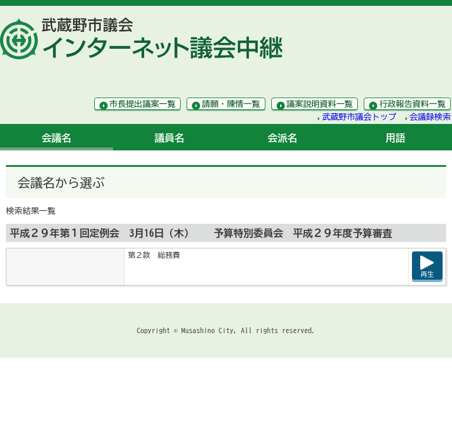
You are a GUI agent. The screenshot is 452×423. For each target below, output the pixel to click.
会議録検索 (430, 117)
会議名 (57, 138)
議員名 (170, 138)
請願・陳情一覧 (231, 104)
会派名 (283, 138)
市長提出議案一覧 (142, 104)
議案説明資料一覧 (320, 104)
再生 (427, 274)
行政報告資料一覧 (412, 104)
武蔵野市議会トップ (359, 117)
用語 (395, 138)
